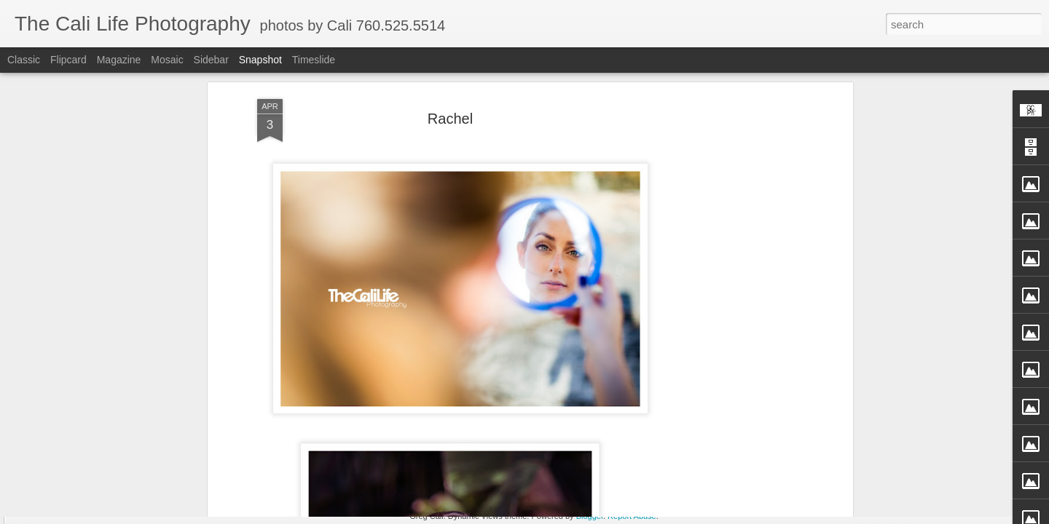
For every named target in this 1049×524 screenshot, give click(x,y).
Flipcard (68, 60)
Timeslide (313, 60)
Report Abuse (632, 516)
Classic (23, 60)
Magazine (119, 60)
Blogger (589, 516)
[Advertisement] (723, 225)
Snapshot (260, 60)
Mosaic (167, 60)
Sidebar (211, 60)
